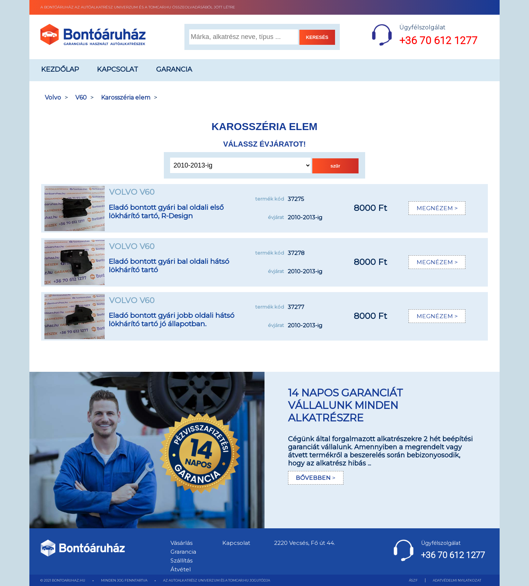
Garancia (174, 69)
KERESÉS (317, 37)
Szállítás (181, 560)
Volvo (53, 97)
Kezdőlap (60, 69)
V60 (81, 97)
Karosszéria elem (125, 97)
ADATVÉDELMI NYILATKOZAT (457, 580)
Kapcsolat (117, 69)
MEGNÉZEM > (436, 208)
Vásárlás (181, 542)
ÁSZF (413, 580)
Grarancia (183, 551)
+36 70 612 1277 (438, 41)
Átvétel (180, 569)
